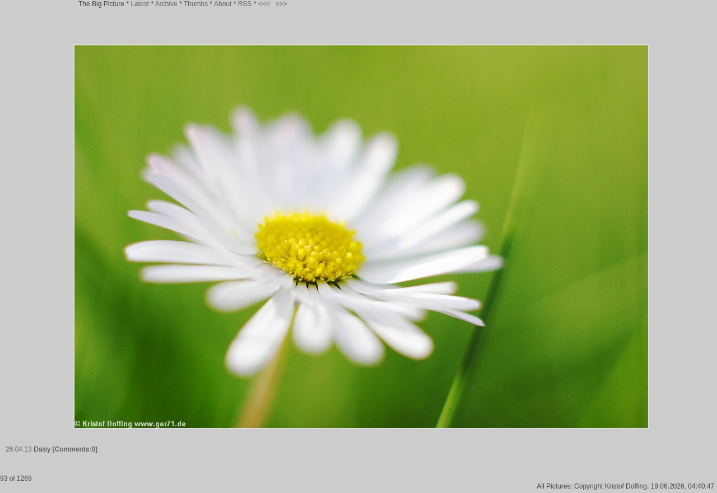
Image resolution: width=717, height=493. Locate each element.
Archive (166, 4)
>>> (281, 4)
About (222, 4)
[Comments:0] (74, 449)
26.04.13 (19, 449)
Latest (140, 4)
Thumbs (196, 4)
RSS (245, 4)
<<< (264, 4)
